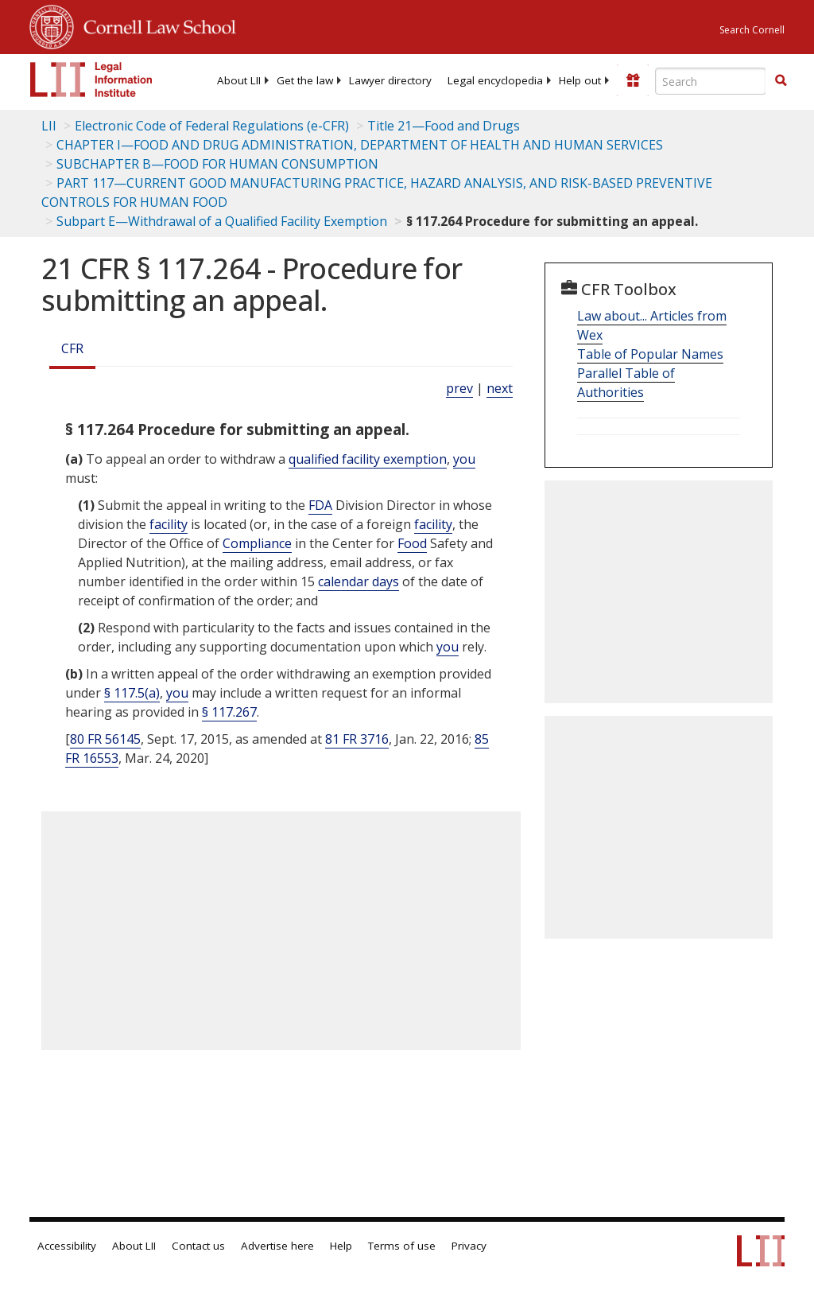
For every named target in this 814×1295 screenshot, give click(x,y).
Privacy (469, 1246)
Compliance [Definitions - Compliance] (257, 543)
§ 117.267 (229, 712)
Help (341, 1246)
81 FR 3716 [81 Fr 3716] (357, 739)
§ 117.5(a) (132, 693)
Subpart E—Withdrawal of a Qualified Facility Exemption (221, 221)
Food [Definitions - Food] (412, 543)
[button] (780, 80)
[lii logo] (91, 79)
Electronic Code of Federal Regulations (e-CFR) (212, 125)
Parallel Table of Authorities (626, 382)
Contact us (198, 1246)
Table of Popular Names (650, 354)
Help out (580, 80)
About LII (239, 80)
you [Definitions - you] (464, 459)
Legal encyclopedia (495, 80)
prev (459, 388)
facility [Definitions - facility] (168, 524)
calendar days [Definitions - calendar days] (358, 581)
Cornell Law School (155, 24)
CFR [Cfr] (72, 348)
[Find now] (781, 81)
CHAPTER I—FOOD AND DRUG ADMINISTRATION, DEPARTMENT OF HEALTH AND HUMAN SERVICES (359, 145)
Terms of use (402, 1246)
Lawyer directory (390, 80)
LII (48, 125)
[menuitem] (239, 80)
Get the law (305, 80)
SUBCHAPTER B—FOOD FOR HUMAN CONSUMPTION (217, 164)
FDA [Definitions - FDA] (320, 505)
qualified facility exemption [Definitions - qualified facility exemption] (368, 459)
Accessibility (66, 1246)
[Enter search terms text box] (710, 81)
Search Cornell (752, 30)
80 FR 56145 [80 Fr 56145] (105, 739)
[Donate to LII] (633, 80)
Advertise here (277, 1246)
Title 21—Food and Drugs (443, 125)
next (499, 388)
